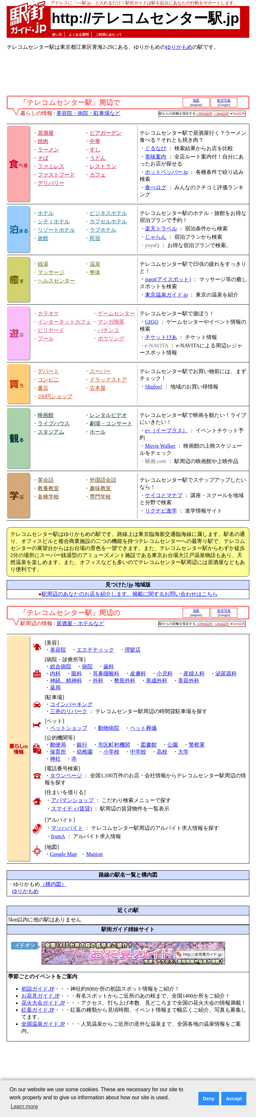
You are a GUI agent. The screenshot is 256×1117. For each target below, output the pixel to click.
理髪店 (133, 650)
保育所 (58, 752)
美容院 (58, 650)
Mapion (94, 854)
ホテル (46, 213)
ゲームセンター (116, 313)
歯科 (108, 666)
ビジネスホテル (108, 213)
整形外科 (124, 680)
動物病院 (108, 728)
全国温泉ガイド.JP (43, 1024)
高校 (162, 752)
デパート (48, 371)
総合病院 (60, 666)
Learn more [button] (24, 1106)
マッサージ (51, 272)
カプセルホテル (108, 221)
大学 (183, 752)
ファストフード (56, 175)
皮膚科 (138, 673)
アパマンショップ (72, 800)
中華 (95, 141)
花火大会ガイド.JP (43, 1003)
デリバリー (51, 183)
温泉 (95, 264)
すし (95, 149)
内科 (55, 673)
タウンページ (66, 775)
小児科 (165, 673)
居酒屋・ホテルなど (80, 623)
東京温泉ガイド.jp (166, 295)
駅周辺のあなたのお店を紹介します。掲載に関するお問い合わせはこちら (130, 594)
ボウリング (111, 338)
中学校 (138, 752)
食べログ (155, 187)
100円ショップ (55, 396)
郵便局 (58, 745)
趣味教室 (100, 488)
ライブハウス (54, 423)
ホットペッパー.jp (166, 172)
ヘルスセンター (56, 281)
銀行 (82, 745)
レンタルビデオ (108, 415)
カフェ (98, 175)
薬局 (55, 687)
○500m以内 (204, 113)
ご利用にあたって (108, 34)
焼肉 (43, 141)
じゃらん (155, 237)
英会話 (46, 480)
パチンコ (108, 330)
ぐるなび (155, 148)
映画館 (46, 415)
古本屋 (98, 388)
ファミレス (51, 166)
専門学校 (100, 496)
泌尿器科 (226, 673)
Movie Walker (160, 446)
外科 (98, 680)
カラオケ (48, 313)
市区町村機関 (114, 745)
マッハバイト (67, 828)
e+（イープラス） (166, 430)
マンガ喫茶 (111, 322)
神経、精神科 (66, 680)
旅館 (43, 238)
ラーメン (48, 149)
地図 (196, 100)
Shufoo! (153, 386)
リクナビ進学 (161, 511)
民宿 (95, 238)
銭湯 (43, 264)
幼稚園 (85, 752)
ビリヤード (51, 330)
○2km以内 (221, 113)
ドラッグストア (108, 379)
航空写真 (224, 100)
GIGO (151, 322)
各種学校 (48, 496)
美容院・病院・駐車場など (88, 113)
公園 (172, 745)
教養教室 (48, 488)
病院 (87, 666)
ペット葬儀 (143, 728)
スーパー (100, 371)
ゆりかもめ (179, 47)
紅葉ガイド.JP (37, 1010)
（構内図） (53, 884)
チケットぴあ (161, 337)
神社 (55, 759)
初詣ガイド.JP (37, 989)
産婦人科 (194, 673)
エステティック (95, 650)
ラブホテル (103, 230)
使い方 (57, 34)
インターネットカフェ (64, 322)
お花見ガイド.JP (40, 996)
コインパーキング (71, 704)
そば (43, 158)
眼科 (76, 673)
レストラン (103, 166)
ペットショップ (68, 728)
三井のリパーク (68, 711)
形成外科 (156, 680)
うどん (98, 158)
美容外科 (188, 680)
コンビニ (48, 379)
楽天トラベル (161, 228)
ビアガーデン (106, 133)
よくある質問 (79, 34)
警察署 (197, 745)
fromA (58, 836)
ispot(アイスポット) (168, 279)
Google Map (63, 854)
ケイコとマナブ (163, 495)
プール (46, 338)
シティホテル (54, 221)
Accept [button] (234, 1098)
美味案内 (155, 156)
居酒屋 (46, 133)
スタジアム (51, 432)
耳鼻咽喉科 (106, 673)
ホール (98, 432)
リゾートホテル (56, 230)
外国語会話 (103, 480)
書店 (43, 388)
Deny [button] (208, 1098)
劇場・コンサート (111, 423)
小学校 (111, 752)
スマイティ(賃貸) (71, 808)
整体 (95, 272)
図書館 (149, 745)
